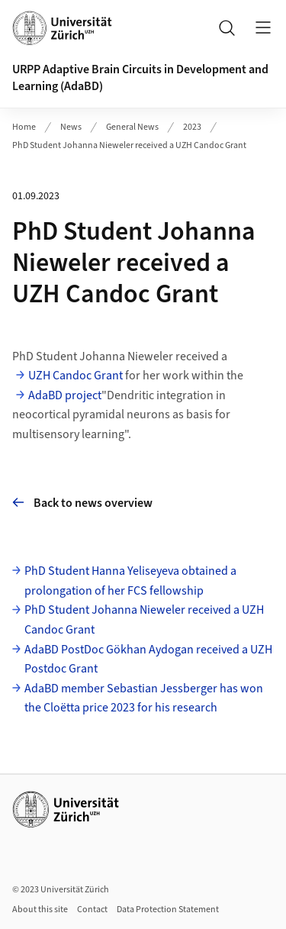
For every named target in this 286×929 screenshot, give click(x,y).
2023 (192, 127)
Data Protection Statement (168, 909)
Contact (92, 909)
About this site (40, 909)
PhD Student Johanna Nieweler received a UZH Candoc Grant (129, 145)
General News (132, 127)
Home (24, 127)
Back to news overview (82, 503)
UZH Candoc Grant (75, 375)
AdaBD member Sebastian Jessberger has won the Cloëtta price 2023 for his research (143, 698)
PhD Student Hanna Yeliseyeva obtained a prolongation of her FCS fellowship (130, 581)
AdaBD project (64, 395)
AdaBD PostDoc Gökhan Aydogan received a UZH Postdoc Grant (148, 659)
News (71, 127)
